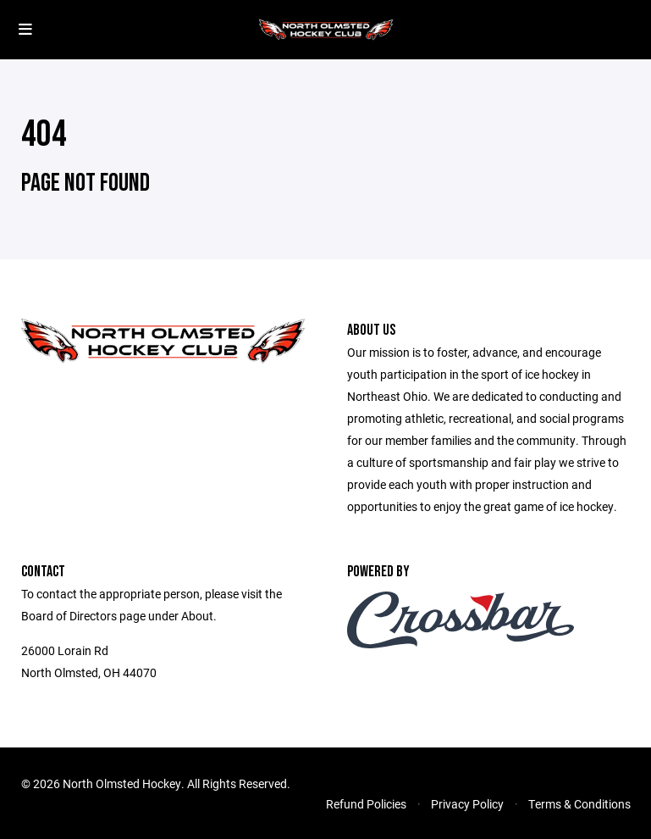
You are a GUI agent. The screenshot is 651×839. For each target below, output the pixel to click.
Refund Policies (366, 804)
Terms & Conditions (579, 804)
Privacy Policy (467, 804)
